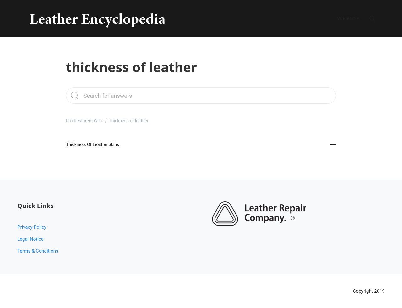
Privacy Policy (31, 227)
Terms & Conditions (37, 251)
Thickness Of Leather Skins (92, 144)
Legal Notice (30, 239)
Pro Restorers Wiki (84, 120)
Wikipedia (348, 18)
